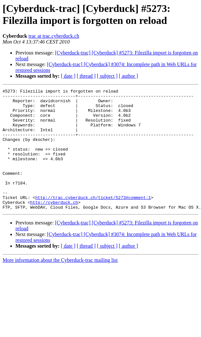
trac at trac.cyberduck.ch (53, 36)
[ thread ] (86, 76)
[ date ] (68, 76)
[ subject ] (107, 76)
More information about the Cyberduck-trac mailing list (60, 284)
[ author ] (128, 76)
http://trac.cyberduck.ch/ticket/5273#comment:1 (93, 220)
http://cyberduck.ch (54, 225)
